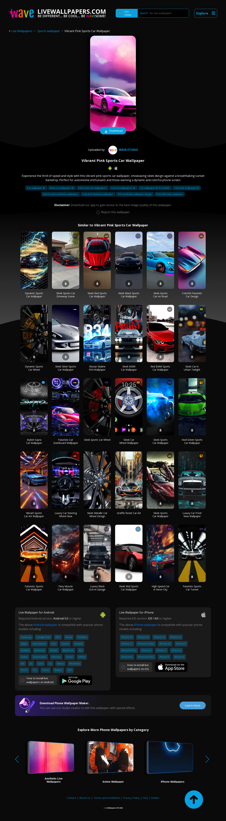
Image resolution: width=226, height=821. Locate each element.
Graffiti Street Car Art (129, 513)
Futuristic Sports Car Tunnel (192, 588)
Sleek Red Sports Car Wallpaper (97, 295)
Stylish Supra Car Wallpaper (34, 441)
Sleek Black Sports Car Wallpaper (128, 295)
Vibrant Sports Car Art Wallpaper (34, 514)
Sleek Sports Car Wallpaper (160, 441)
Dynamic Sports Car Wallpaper (34, 295)
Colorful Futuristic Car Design (192, 295)
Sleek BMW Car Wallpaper (129, 368)
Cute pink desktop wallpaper (98, 194)
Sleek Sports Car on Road (160, 295)
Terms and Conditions (106, 798)
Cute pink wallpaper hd (186, 188)
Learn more (192, 705)
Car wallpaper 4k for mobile (155, 188)
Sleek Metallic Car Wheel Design (97, 514)
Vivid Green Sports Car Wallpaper (192, 441)
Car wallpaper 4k (36, 188)
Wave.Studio (123, 150)
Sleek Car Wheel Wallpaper (128, 441)
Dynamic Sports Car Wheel (34, 368)
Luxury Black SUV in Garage (97, 588)
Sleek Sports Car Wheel (97, 439)
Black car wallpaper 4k (62, 188)
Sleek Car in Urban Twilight (192, 368)
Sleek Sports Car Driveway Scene (65, 295)
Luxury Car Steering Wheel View (66, 514)
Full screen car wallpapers (92, 188)
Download (113, 131)
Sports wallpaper (48, 31)
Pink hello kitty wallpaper (169, 194)
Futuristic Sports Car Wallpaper (34, 588)
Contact (71, 798)
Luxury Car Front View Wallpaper (192, 514)
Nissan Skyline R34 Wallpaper (97, 368)
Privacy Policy (131, 798)
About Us (84, 798)
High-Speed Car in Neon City (160, 588)
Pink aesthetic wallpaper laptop (135, 194)
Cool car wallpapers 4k (123, 188)
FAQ (145, 798)
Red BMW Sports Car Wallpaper (160, 368)
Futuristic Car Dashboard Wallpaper (65, 441)
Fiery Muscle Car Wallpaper (66, 588)
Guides (155, 798)
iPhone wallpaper (145, 625)
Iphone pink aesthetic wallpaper (60, 194)
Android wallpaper (45, 625)
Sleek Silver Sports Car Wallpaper (65, 368)
